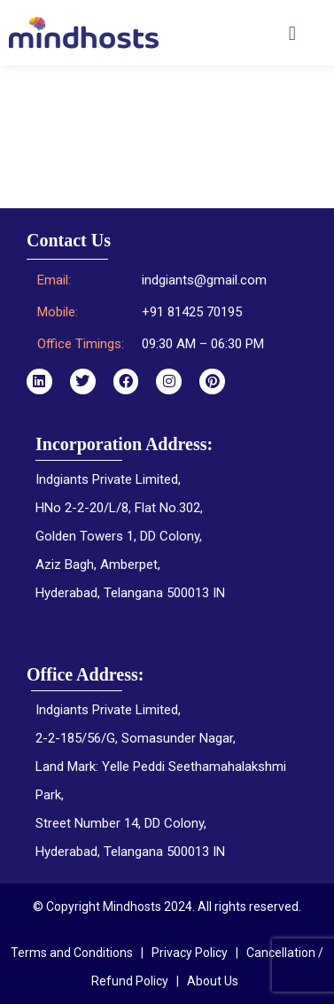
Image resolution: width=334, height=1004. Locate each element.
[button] (292, 33)
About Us (212, 981)
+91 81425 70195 (192, 312)
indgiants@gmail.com (204, 280)
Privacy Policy (189, 953)
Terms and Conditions (72, 953)
